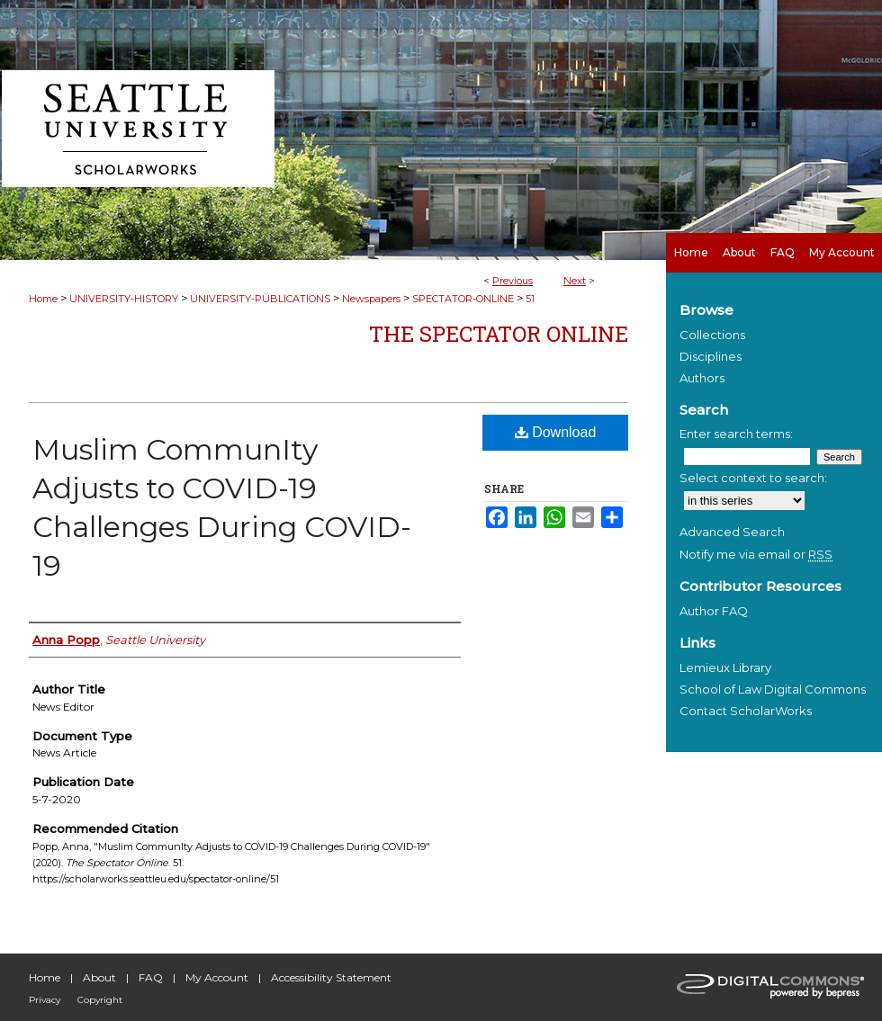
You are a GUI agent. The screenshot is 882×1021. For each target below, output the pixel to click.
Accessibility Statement (331, 977)
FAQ (151, 977)
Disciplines (711, 356)
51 (530, 298)
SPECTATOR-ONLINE (463, 298)
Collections (712, 334)
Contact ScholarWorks (746, 710)
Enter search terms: (736, 433)
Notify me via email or (756, 554)
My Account (216, 977)
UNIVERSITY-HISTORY (123, 298)
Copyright (99, 1000)
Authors (702, 378)
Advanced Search (732, 531)
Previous (512, 280)
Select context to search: (753, 477)
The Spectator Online (498, 333)
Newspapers (371, 298)
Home (43, 298)
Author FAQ (714, 611)
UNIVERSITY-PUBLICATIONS (260, 298)
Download (556, 432)
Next (574, 280)
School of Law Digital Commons (773, 689)
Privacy (44, 1000)
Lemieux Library (725, 667)
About (99, 977)
